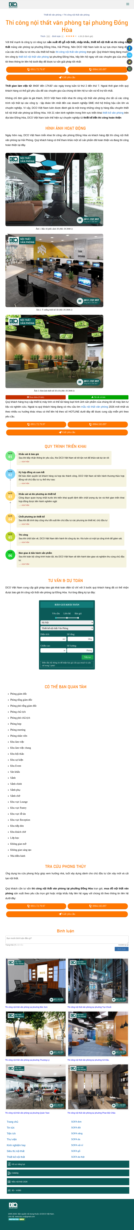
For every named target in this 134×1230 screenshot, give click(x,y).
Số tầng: (80, 637)
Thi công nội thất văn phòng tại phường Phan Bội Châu (91, 1113)
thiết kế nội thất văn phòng (34, 56)
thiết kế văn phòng (113, 112)
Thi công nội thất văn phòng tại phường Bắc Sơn (26, 1007)
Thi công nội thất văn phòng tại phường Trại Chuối (89, 1007)
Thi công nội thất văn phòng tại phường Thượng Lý (27, 1060)
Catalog (15, 1173)
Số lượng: (80, 649)
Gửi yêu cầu (67, 77)
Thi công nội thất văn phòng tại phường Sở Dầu (88, 1060)
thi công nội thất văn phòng (71, 52)
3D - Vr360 (16, 1190)
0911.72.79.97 (36, 69)
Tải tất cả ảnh (98, 397)
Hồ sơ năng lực (18, 1164)
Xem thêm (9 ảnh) (35, 397)
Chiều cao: (53, 649)
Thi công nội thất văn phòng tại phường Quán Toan (27, 1113)
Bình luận (56, 36)
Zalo (129, 55)
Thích (42, 36)
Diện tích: (53, 637)
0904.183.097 (97, 69)
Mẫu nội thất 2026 (20, 1182)
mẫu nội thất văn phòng (94, 406)
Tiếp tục (87, 657)
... (19, 462)
